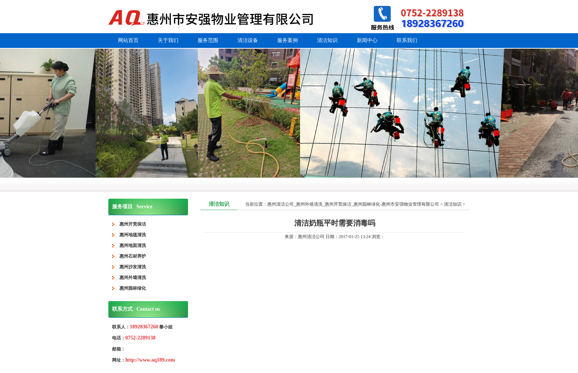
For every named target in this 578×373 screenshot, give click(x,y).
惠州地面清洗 (132, 245)
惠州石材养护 (132, 256)
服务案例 (287, 40)
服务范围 (208, 40)
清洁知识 (327, 40)
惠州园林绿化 (132, 288)
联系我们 (407, 40)
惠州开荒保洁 (132, 224)
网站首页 (128, 40)
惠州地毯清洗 (132, 234)
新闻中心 (367, 40)
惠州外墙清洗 (132, 277)
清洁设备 (247, 40)
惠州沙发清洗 (132, 266)
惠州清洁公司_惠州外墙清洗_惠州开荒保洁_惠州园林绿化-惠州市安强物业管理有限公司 (353, 204)
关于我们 (168, 40)
